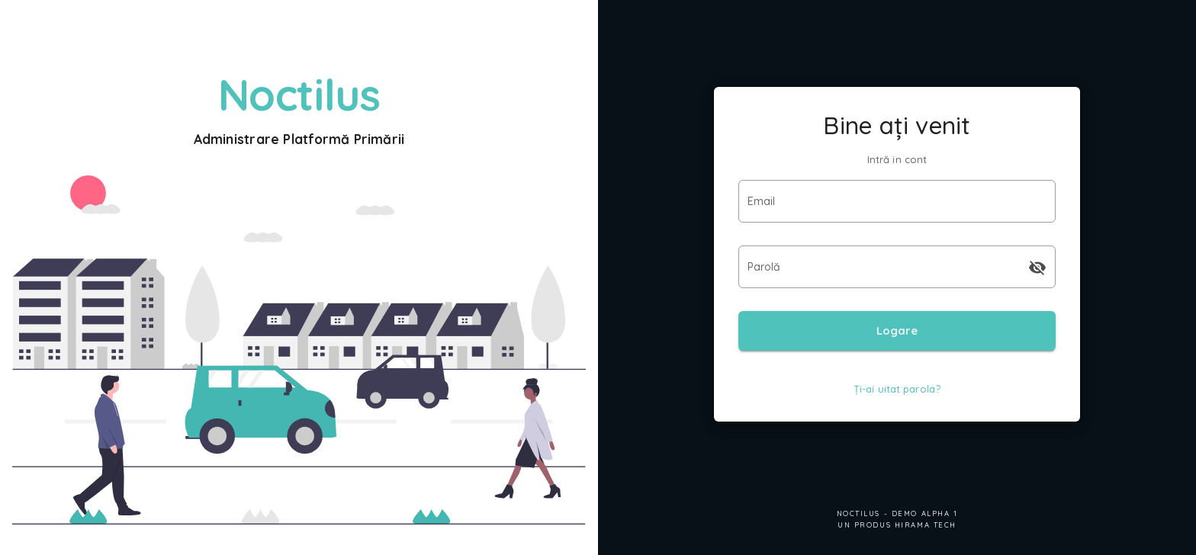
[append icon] (1037, 267)
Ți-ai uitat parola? (897, 389)
